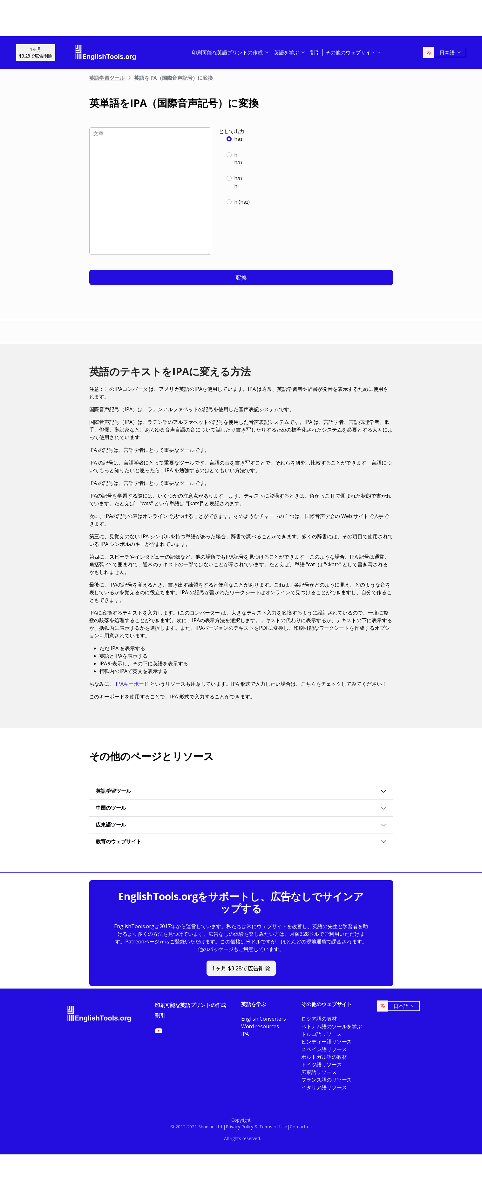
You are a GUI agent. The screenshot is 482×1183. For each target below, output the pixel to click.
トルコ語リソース (321, 1033)
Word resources (260, 1026)
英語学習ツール (107, 77)
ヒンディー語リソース (326, 1041)
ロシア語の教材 (318, 1018)
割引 (315, 52)
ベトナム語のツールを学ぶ (331, 1026)
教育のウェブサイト (118, 841)
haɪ (238, 138)
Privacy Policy (239, 1127)
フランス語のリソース (326, 1079)
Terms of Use (273, 1127)
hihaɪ (238, 158)
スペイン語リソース (324, 1049)
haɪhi (238, 182)
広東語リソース (318, 1072)
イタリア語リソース (324, 1087)
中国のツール (111, 807)
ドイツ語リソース (321, 1064)
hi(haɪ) (242, 201)
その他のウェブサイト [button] (350, 52)
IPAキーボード (132, 683)
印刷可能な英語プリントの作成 (190, 1005)
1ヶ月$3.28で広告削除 (35, 52)
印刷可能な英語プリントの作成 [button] (228, 52)
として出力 (231, 131)
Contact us (301, 1127)
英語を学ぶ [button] (287, 52)
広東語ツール (111, 824)
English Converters (263, 1018)
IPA (245, 1033)
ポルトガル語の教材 (324, 1056)
